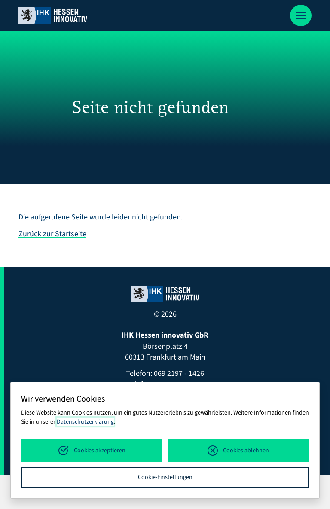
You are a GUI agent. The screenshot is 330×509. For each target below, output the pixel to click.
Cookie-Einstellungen (165, 477)
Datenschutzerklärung (85, 422)
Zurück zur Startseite (52, 234)
